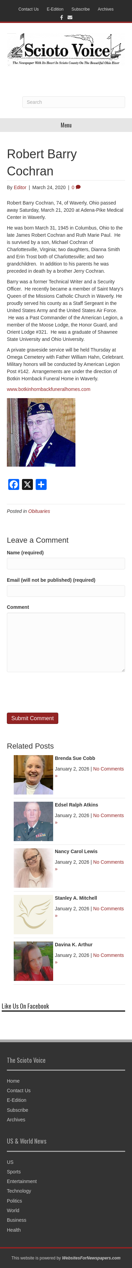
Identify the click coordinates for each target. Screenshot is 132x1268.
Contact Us (29, 9)
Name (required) (25, 552)
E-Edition (55, 9)
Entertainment (22, 1181)
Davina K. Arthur (74, 944)
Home (13, 1081)
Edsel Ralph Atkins (76, 805)
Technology (19, 1191)
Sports (14, 1171)
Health (14, 1230)
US (10, 1162)
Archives (105, 9)
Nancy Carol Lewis (76, 851)
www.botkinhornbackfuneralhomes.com (49, 389)
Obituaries (39, 511)
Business (16, 1220)
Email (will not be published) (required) (51, 580)
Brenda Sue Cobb (75, 758)
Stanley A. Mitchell (76, 898)
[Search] (73, 102)
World (13, 1210)
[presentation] (59, 692)
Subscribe (81, 9)
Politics (14, 1201)
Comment (18, 607)
